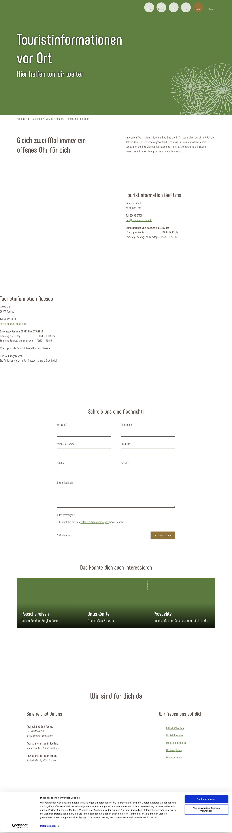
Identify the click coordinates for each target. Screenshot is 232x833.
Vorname (62, 424)
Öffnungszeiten (174, 757)
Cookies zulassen (206, 800)
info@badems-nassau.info (139, 220)
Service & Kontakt (54, 118)
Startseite (37, 118)
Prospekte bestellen (176, 742)
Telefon (60, 463)
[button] (149, 7)
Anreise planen (174, 750)
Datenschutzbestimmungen (95, 522)
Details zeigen (48, 827)
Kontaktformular (174, 735)
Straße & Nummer (66, 444)
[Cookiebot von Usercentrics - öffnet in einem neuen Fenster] (19, 827)
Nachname (127, 424)
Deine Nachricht (65, 482)
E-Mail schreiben (175, 728)
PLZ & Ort (125, 444)
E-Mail (124, 463)
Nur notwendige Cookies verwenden (206, 810)
